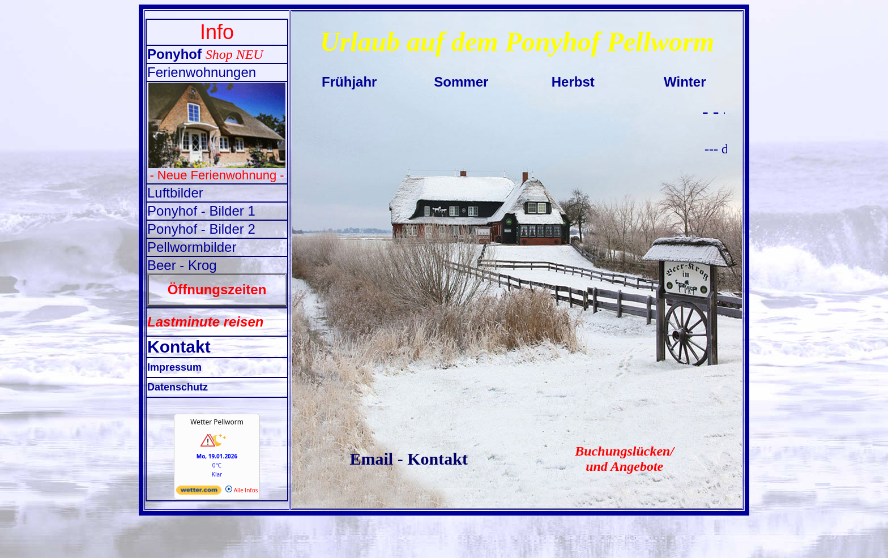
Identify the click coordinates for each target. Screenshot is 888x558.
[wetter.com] (198, 492)
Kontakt (179, 346)
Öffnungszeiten (217, 289)
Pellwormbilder (191, 247)
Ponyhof (176, 54)
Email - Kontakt (409, 458)
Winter (685, 81)
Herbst (573, 81)
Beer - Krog (182, 265)
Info (217, 32)
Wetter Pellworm (217, 422)
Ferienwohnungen (201, 72)
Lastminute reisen (205, 321)
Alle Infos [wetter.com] (241, 490)
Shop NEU (234, 54)
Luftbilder (175, 192)
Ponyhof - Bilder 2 (201, 229)
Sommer (461, 81)
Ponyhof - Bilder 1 (201, 210)
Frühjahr (349, 81)
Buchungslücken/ (624, 451)
